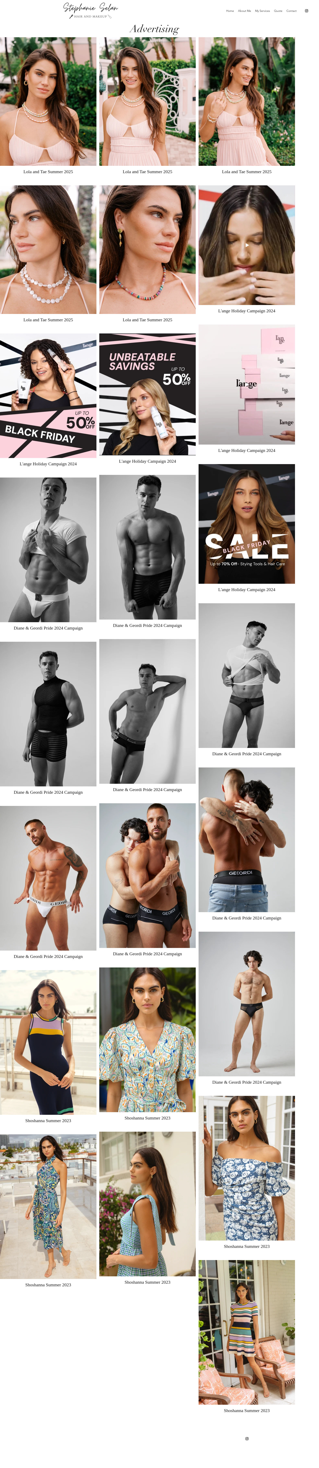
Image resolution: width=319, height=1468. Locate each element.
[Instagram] (307, 11)
